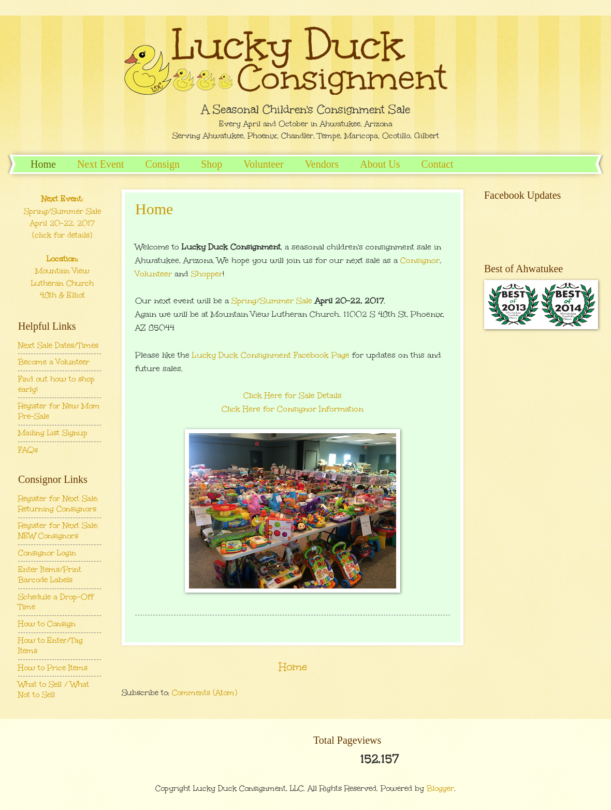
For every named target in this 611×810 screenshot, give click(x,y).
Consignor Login (47, 553)
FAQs (28, 450)
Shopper (207, 273)
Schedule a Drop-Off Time (56, 602)
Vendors (322, 164)
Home (43, 164)
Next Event (100, 164)
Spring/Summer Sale (271, 300)
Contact (437, 164)
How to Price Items (53, 667)
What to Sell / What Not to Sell (53, 689)
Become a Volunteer (54, 362)
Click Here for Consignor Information (292, 408)
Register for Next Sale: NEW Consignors (58, 530)
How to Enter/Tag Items (50, 645)
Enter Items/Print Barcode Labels (49, 574)
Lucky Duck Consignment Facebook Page (271, 354)
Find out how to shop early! (56, 384)
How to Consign (47, 623)
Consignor (420, 260)
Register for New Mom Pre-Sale (59, 411)
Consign (162, 164)
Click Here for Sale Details (292, 395)
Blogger (440, 788)
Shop (211, 164)
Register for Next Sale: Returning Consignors (58, 503)
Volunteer (263, 164)
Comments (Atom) (204, 692)
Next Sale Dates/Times (58, 345)
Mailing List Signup (53, 433)
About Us (380, 164)
